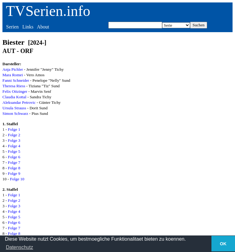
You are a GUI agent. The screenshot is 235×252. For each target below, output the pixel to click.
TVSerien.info (48, 11)
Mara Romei (12, 75)
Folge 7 (14, 162)
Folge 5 (14, 151)
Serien (12, 26)
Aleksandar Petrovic (18, 102)
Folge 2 (14, 135)
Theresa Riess (13, 86)
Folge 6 (14, 157)
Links (27, 26)
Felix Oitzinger (14, 91)
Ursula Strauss (14, 108)
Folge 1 (14, 129)
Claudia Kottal (14, 97)
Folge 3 (14, 140)
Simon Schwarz (15, 113)
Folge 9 (14, 173)
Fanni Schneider (15, 80)
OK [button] (223, 243)
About (43, 26)
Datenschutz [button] (19, 247)
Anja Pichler (12, 69)
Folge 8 (14, 168)
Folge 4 (14, 146)
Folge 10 (17, 179)
